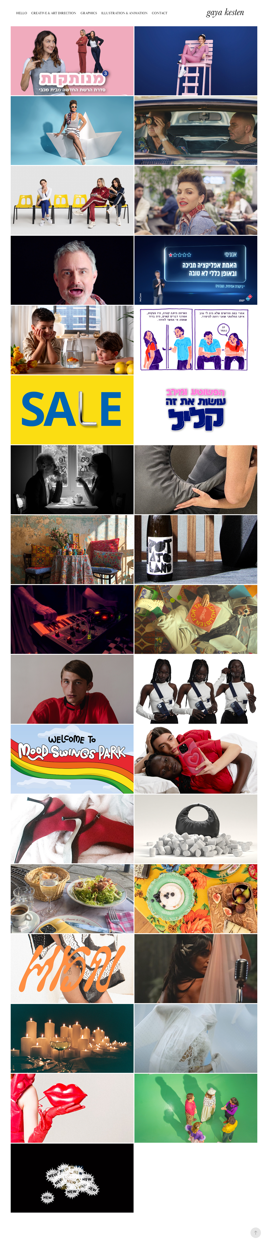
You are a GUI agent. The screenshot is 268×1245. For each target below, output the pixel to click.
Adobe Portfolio (138, 1226)
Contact (159, 13)
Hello (21, 13)
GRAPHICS (89, 13)
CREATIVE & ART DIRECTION (53, 13)
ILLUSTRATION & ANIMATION (124, 13)
